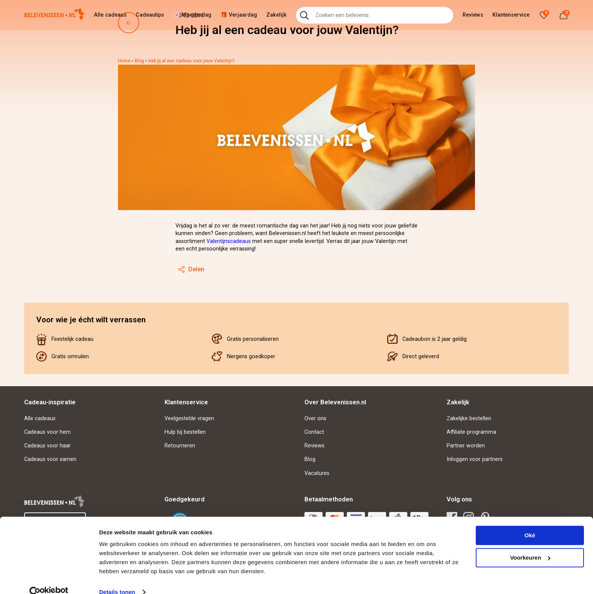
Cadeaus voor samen (50, 459)
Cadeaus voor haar (47, 445)
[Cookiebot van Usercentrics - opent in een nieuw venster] (49, 579)
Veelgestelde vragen (189, 418)
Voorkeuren (530, 544)
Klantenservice (510, 15)
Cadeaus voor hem (47, 432)
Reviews (473, 15)
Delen (191, 269)
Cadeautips (150, 15)
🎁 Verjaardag (238, 15)
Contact (314, 432)
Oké (530, 522)
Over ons (315, 418)
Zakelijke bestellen (469, 418)
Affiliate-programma (471, 432)
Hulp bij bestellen (185, 432)
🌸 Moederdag (192, 15)
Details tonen (117, 579)
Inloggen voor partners (475, 459)
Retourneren (180, 445)
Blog (309, 459)
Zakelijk (276, 15)
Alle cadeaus (110, 15)
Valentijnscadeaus (228, 241)
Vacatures (316, 473)
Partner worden (466, 445)
